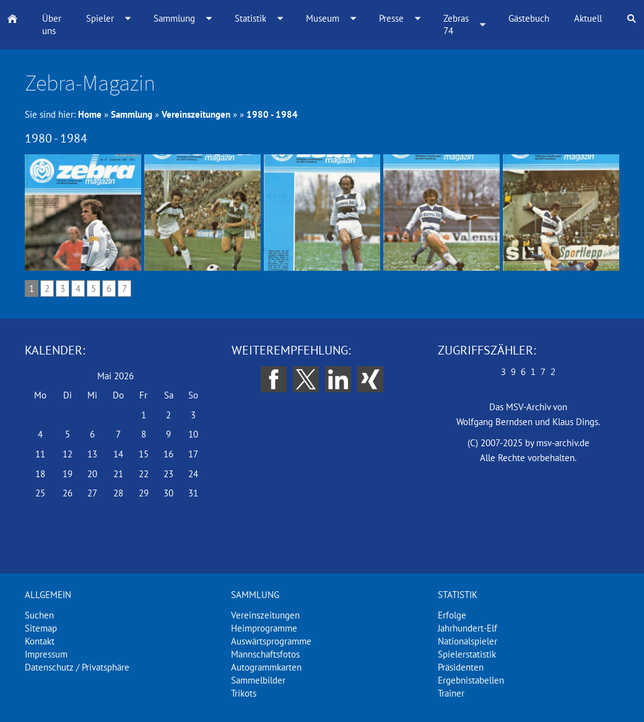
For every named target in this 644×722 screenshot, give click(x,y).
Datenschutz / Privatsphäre (77, 667)
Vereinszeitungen (196, 114)
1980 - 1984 (272, 114)
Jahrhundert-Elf (467, 628)
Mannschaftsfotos (265, 654)
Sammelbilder (258, 680)
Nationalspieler (467, 641)
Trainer (451, 693)
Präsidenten (461, 667)
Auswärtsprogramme (271, 641)
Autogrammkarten (266, 667)
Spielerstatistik (467, 654)
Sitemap (41, 628)
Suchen (39, 615)
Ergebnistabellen (471, 680)
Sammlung (131, 114)
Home (90, 114)
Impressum (46, 654)
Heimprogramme (264, 628)
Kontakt (39, 641)
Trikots (243, 693)
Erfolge (452, 615)
